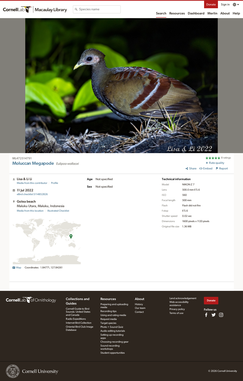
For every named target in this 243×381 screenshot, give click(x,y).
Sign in (225, 4)
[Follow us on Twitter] (213, 315)
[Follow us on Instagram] (221, 315)
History (139, 304)
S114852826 (32, 194)
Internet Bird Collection (78, 323)
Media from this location (30, 211)
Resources (177, 13)
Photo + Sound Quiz (111, 327)
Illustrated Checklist (58, 211)
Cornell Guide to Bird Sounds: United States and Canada (78, 312)
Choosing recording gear (114, 342)
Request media (108, 319)
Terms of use (176, 313)
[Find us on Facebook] (206, 315)
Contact (139, 312)
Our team (140, 308)
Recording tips (108, 311)
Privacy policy (177, 309)
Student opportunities (112, 353)
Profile (54, 183)
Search (161, 13)
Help (236, 13)
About (225, 13)
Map (16, 267)
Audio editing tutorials (112, 331)
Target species (108, 323)
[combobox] (99, 9)
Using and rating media (113, 315)
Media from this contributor (32, 183)
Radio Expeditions (76, 319)
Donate (211, 4)
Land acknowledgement (182, 298)
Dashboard (196, 13)
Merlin (212, 13)
